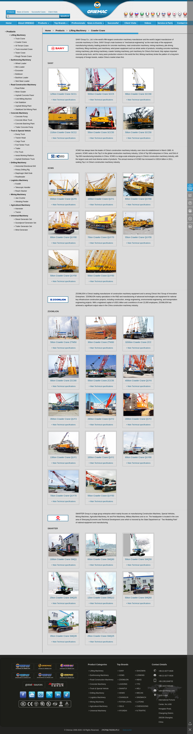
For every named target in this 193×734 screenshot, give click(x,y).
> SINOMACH (140, 697)
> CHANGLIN (123, 697)
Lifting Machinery (18, 35)
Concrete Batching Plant (24, 124)
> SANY (121, 671)
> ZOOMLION (123, 680)
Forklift (18, 184)
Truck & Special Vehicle (21, 131)
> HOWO (121, 693)
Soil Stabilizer (20, 102)
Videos (147, 23)
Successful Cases (113, 23)
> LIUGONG (122, 684)
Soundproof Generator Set (25, 223)
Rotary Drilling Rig (22, 170)
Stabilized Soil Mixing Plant (26, 109)
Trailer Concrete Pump (24, 127)
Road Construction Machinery (23, 85)
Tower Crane (20, 53)
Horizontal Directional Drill (25, 166)
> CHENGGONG (141, 706)
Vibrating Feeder (21, 202)
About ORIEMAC (26, 23)
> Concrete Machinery (97, 684)
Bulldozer (19, 74)
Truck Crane (20, 39)
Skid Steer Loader (22, 81)
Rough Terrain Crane (23, 56)
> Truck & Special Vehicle (98, 689)
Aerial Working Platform (24, 156)
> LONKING (139, 675)
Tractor (18, 212)
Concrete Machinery (19, 113)
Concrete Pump (21, 117)
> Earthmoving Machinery (98, 675)
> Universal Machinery (97, 711)
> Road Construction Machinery (100, 680)
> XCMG (121, 675)
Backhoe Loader (21, 78)
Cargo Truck (20, 141)
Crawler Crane (21, 42)
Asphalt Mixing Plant (23, 106)
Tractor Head (20, 138)
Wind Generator (21, 230)
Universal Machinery (19, 216)
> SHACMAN (140, 671)
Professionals (78, 23)
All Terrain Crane (21, 46)
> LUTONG (139, 702)
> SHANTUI (122, 689)
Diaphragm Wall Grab (23, 173)
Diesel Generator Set (23, 219)
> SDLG (121, 706)
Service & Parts (165, 23)
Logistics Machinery (19, 180)
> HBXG (138, 680)
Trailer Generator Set (23, 226)
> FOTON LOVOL (125, 702)
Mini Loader (20, 67)
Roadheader (20, 177)
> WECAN (139, 693)
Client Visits (130, 23)
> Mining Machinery (96, 702)
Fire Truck (19, 152)
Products (43, 23)
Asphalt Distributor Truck (25, 159)
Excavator (19, 71)
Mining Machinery (18, 194)
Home (9, 23)
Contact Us (182, 23)
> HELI (138, 689)
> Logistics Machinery (97, 697)
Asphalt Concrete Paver (24, 95)
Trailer (17, 148)
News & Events (95, 23)
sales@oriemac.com (167, 691)
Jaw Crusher (20, 198)
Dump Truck (20, 134)
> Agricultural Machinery (97, 706)
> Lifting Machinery (95, 671)
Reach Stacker (21, 191)
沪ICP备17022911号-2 (110, 730)
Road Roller (20, 88)
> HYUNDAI (122, 711)
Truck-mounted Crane (23, 49)
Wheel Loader (20, 63)
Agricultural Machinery (20, 205)
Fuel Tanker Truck (22, 145)
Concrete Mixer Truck (23, 120)
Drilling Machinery (18, 163)
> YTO (137, 684)
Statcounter (127, 730)
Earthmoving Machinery (21, 60)
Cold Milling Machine (23, 99)
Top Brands (61, 23)
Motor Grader (20, 92)
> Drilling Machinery (96, 693)
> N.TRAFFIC (140, 711)
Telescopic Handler (22, 187)
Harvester (19, 209)
